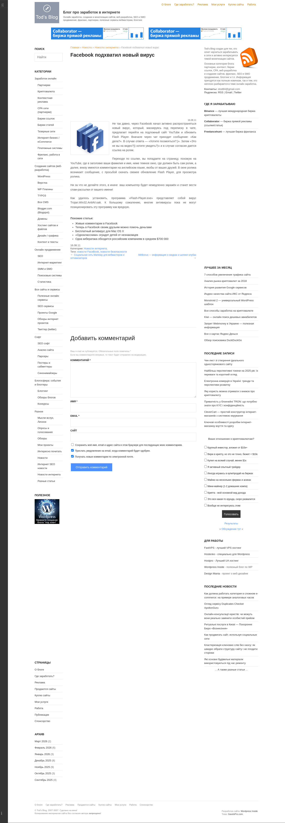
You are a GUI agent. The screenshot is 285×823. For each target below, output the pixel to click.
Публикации (42, 714)
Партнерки (44, 85)
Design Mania (212, 573)
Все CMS (43, 202)
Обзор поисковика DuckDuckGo (223, 340)
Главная (74, 47)
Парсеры (43, 356)
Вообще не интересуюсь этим (223, 505)
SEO (40, 256)
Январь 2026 (42, 754)
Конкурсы (43, 403)
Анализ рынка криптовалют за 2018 (225, 280)
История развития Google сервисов (225, 287)
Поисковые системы (50, 275)
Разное (39, 411)
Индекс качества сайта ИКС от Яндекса (228, 293)
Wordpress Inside (214, 567)
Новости (87, 47)
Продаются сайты (45, 689)
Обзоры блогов (47, 397)
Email (74, 416)
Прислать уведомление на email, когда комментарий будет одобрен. (110, 450)
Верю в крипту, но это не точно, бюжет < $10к (232, 454)
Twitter (237, 92)
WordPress (44, 176)
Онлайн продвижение (48, 249)
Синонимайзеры (47, 373)
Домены (42, 218)
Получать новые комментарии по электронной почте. (102, 456)
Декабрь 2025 (43, 760)
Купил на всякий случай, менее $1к (226, 460)
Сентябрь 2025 (44, 779)
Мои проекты (45, 444)
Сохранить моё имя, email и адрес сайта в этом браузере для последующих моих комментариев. (128, 445)
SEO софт (44, 343)
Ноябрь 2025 (42, 767)
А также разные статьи (231, 669)
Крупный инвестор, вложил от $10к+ (227, 447)
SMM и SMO (45, 268)
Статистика (44, 281)
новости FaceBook (88, 251)
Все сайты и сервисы (47, 289)
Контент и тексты (48, 241)
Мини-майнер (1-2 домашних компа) (227, 486)
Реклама (203, 4)
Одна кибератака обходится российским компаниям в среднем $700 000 (121, 238)
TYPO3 (42, 195)
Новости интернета (107, 47)
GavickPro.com (235, 814)
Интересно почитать (50, 451)
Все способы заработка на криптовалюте (228, 310)
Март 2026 (41, 741)
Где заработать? (184, 4)
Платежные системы (50, 148)
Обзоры (42, 438)
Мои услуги (218, 4)
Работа (251, 4)
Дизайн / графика (48, 235)
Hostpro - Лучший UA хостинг (221, 560)
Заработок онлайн (45, 78)
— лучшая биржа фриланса (230, 131)
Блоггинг (43, 390)
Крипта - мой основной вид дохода (226, 492)
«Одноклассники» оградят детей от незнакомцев (106, 235)
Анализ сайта (46, 349)
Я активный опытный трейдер (223, 467)
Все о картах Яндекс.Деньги (221, 333)
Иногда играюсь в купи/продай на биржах (230, 473)
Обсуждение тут (231, 528)
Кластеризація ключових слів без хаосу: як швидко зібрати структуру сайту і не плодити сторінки (230, 649)
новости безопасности (113, 251)
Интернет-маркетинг (50, 262)
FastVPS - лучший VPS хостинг (222, 547)
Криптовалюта (46, 91)
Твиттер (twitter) (47, 329)
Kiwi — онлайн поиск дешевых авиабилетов (230, 317)
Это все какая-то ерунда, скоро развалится (231, 499)
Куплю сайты (236, 4)
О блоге (166, 4)
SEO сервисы (46, 306)
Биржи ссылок (46, 118)
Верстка (42, 182)
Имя (73, 401)
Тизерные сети (46, 131)
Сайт (73, 430)
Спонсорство (42, 721)
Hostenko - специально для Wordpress (227, 554)
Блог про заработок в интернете (91, 12)
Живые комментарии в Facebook (96, 223)
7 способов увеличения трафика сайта (227, 274)
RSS (220, 92)
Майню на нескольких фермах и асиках (229, 480)
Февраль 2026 (43, 747)
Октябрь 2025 (43, 773)
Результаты (231, 523)
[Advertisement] (133, 88)
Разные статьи (46, 481)
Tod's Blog (47, 12)
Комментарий (80, 360)
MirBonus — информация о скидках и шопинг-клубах (167, 255)
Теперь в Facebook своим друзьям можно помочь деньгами (113, 227)
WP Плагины (45, 189)
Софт (38, 337)
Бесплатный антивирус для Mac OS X (99, 231)
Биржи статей (46, 124)
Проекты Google (47, 312)
